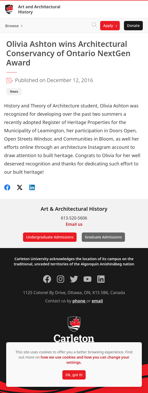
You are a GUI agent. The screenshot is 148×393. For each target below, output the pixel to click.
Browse (12, 25)
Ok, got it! (73, 374)
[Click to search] (94, 25)
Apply (108, 25)
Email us (74, 224)
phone (79, 301)
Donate (133, 25)
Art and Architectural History (39, 9)
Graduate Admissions (103, 237)
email (97, 301)
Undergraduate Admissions (49, 237)
